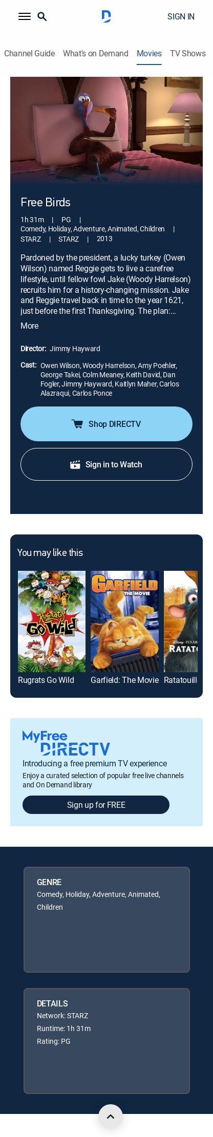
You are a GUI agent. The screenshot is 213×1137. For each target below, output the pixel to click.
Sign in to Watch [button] (105, 464)
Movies (149, 53)
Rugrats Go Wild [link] (46, 679)
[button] (24, 16)
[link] (52, 621)
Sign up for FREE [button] (96, 804)
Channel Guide (29, 53)
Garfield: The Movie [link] (124, 679)
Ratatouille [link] (182, 679)
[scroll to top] (110, 1116)
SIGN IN (181, 16)
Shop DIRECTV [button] (105, 424)
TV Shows (187, 53)
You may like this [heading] (49, 553)
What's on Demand (96, 53)
